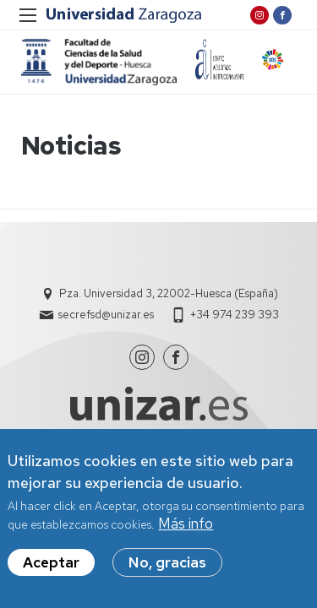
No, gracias (167, 563)
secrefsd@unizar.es (106, 314)
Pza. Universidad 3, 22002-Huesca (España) (168, 293)
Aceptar (51, 563)
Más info (185, 525)
